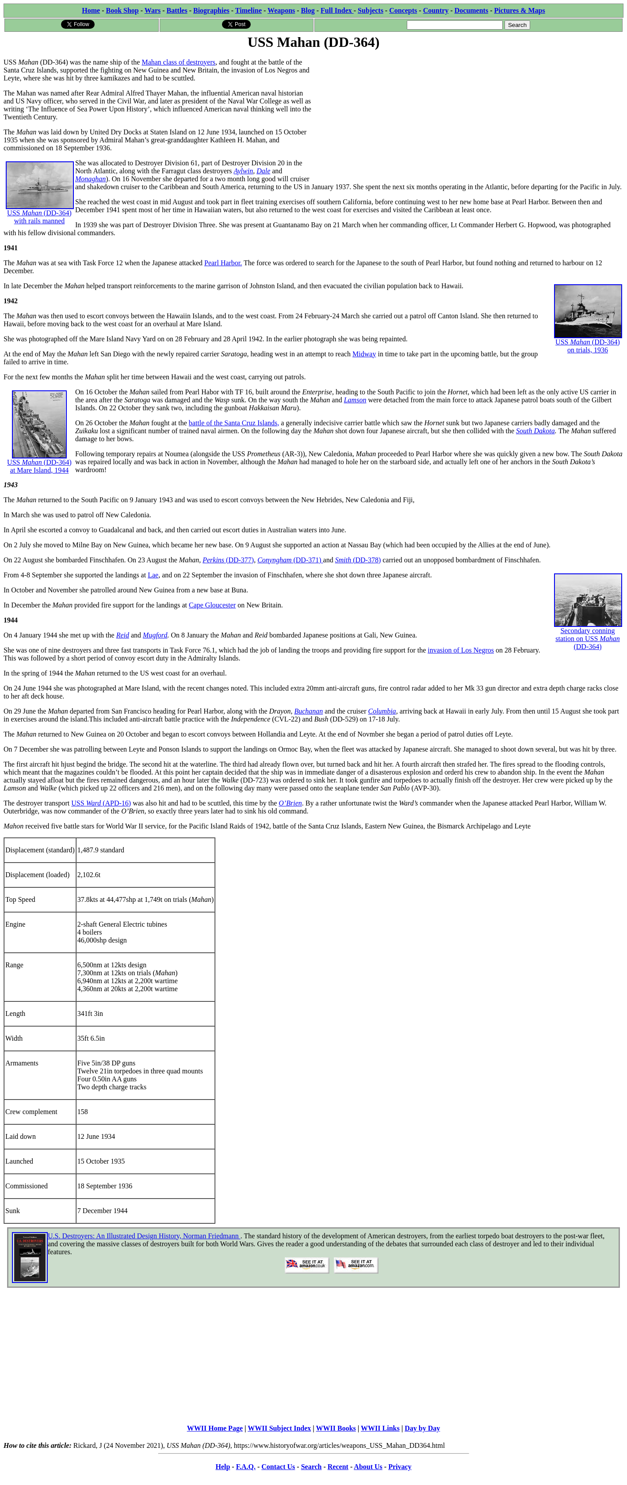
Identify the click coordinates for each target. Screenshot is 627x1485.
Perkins (214, 560)
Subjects (370, 10)
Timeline (248, 10)
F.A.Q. (246, 1466)
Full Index (337, 10)
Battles (177, 10)
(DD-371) (308, 560)
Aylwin (243, 171)
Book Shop (122, 10)
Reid (122, 635)
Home (91, 10)
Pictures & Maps (519, 10)
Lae (153, 575)
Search (311, 1466)
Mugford (155, 635)
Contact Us (278, 1466)
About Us (368, 1466)
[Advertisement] (468, 114)
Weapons (281, 10)
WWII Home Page (215, 1428)
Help (222, 1466)
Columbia (382, 711)
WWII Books (336, 1428)
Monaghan (90, 179)
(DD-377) (240, 560)
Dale (263, 171)
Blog (308, 10)
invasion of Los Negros (461, 650)
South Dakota (535, 431)
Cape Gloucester (212, 605)
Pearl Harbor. (223, 263)
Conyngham (275, 560)
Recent (338, 1466)
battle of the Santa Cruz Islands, (234, 423)
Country (436, 10)
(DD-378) (367, 560)
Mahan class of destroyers (178, 62)
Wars (153, 10)
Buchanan (308, 711)
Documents (471, 10)
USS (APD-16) (101, 803)
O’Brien (290, 803)
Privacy (399, 1466)
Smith (344, 560)
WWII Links (380, 1428)
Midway (364, 354)
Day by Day (422, 1428)
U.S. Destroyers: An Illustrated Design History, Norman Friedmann (144, 1236)
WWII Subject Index (279, 1428)
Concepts (403, 10)
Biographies (211, 10)
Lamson (355, 400)
